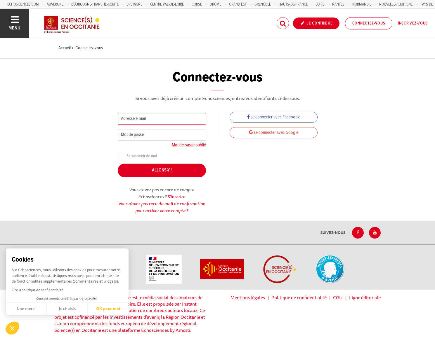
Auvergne (55, 4)
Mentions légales (248, 297)
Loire (320, 4)
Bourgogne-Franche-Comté (95, 4)
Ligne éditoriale (365, 297)
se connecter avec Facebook (273, 117)
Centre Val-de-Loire (167, 4)
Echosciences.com (23, 4)
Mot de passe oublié (189, 145)
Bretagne (134, 4)
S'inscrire (176, 196)
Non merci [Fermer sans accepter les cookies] (26, 308)
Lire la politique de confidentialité (37, 290)
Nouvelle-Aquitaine (396, 4)
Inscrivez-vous (413, 23)
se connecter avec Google (273, 132)
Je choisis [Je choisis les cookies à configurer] (67, 308)
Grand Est (238, 4)
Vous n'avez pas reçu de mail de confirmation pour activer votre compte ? (161, 207)
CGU (338, 297)
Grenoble (263, 4)
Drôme (215, 4)
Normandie (361, 4)
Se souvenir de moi (137, 156)
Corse (197, 4)
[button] (12, 328)
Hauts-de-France (293, 4)
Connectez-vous (368, 23)
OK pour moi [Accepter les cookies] (108, 308)
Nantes (338, 4)
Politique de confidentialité (299, 297)
